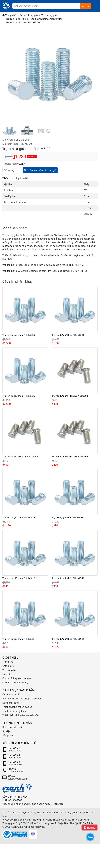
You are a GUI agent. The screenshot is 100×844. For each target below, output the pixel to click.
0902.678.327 (15, 750)
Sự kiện (6, 731)
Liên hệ (6, 674)
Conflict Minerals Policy (15, 682)
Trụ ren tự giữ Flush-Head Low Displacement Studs (34, 19)
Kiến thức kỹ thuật (12, 727)
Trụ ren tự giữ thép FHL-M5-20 (23, 22)
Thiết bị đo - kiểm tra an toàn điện (21, 715)
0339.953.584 (15, 764)
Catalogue (8, 666)
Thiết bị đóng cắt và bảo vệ (17, 707)
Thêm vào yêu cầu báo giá (40, 170)
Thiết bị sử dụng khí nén (15, 711)
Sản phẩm (8, 735)
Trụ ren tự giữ (49, 15)
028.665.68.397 (16, 771)
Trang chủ (9, 15)
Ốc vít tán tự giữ (29, 15)
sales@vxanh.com (18, 778)
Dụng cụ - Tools (10, 702)
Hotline (89, 827)
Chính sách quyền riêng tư (17, 678)
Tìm (86, 6)
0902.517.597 (15, 757)
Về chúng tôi (9, 670)
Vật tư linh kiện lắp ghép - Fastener (21, 698)
